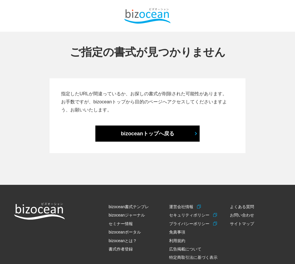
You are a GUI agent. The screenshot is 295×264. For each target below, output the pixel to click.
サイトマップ (242, 223)
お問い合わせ (242, 215)
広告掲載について (185, 249)
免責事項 (177, 232)
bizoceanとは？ (123, 240)
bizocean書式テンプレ (129, 206)
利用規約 (177, 240)
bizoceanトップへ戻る (147, 133)
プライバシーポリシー (190, 223)
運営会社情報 (182, 206)
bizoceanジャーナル (127, 215)
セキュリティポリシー (190, 215)
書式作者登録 (121, 249)
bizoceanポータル (125, 232)
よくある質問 (242, 206)
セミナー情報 (121, 223)
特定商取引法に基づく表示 (193, 257)
